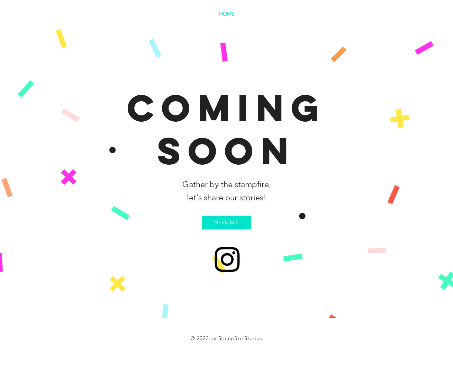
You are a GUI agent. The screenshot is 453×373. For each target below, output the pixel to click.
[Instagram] (227, 259)
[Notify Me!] (226, 222)
